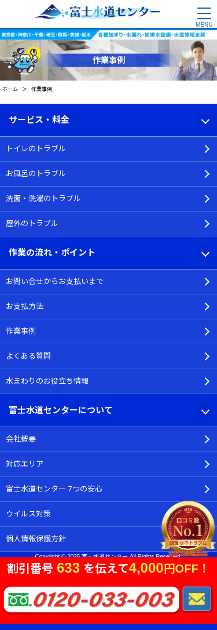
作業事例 (21, 331)
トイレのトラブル (36, 148)
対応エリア (24, 464)
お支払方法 (24, 306)
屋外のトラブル (32, 223)
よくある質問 (28, 356)
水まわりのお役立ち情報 (47, 381)
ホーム (10, 89)
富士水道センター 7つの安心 (54, 489)
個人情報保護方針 (36, 538)
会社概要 (21, 439)
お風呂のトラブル (36, 173)
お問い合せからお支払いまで (55, 281)
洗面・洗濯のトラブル (43, 198)
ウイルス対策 (28, 513)
